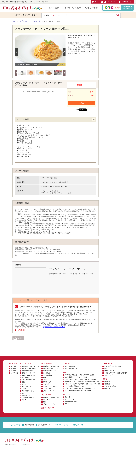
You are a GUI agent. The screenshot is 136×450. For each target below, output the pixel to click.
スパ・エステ (26, 395)
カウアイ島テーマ (47, 408)
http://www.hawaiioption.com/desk (54, 327)
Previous (16, 52)
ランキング (67, 363)
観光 (23, 382)
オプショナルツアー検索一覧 (29, 21)
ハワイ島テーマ (46, 363)
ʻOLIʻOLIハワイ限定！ (28, 375)
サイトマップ (108, 375)
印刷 (17, 338)
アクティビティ (26, 386)
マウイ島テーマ (46, 395)
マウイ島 (13, 370)
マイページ (109, 2)
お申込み (81, 103)
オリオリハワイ (14, 425)
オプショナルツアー (71, 366)
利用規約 (107, 384)
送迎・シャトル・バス (28, 373)
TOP (14, 21)
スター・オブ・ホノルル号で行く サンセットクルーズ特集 (82, 381)
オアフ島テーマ (25, 363)
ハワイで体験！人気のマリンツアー (75, 386)
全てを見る (22, 330)
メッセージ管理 (69, 399)
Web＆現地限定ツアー (28, 379)
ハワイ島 (13, 368)
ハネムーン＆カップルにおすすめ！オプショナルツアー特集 (82, 384)
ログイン (67, 404)
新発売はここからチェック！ (30, 366)
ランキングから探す (72, 8)
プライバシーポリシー (111, 386)
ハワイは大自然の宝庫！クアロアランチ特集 (78, 390)
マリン (24, 384)
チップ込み (25, 377)
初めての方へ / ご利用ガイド (112, 366)
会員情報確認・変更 (71, 401)
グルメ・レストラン (28, 397)
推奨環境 (107, 388)
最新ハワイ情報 (29, 425)
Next (64, 52)
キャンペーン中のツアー (29, 368)
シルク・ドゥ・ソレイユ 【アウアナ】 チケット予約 (80, 379)
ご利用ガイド (124, 2)
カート (97, 2)
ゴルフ (24, 400)
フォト (24, 393)
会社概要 (107, 381)
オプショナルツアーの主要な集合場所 (115, 373)
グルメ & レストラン (71, 368)
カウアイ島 (14, 373)
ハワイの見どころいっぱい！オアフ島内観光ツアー (80, 388)
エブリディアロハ (79, 425)
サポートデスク (109, 370)
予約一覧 (67, 397)
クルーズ (24, 388)
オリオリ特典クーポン (44, 425)
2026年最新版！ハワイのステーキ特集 (76, 377)
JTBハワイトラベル (62, 425)
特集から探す (91, 8)
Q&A (106, 368)
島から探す (54, 8)
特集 (64, 372)
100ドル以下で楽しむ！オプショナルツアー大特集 (79, 375)
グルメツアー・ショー (28, 391)
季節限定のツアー (27, 370)
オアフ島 (13, 366)
